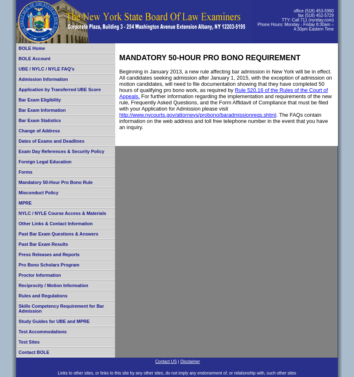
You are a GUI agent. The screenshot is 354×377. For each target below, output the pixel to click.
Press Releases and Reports (49, 254)
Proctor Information (40, 275)
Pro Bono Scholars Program (49, 264)
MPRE (25, 202)
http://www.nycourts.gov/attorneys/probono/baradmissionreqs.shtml (197, 115)
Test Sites (29, 341)
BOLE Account (34, 58)
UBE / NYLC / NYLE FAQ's (46, 68)
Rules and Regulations (43, 295)
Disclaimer (190, 361)
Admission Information (43, 79)
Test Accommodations (43, 331)
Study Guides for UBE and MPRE (54, 321)
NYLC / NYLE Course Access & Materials (62, 213)
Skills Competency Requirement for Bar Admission (61, 308)
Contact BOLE (34, 352)
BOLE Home (32, 48)
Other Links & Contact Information (56, 223)
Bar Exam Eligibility (40, 99)
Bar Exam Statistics (40, 120)
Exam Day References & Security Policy (61, 151)
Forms (26, 172)
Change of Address (39, 130)
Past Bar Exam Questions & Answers (58, 233)
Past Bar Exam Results (43, 244)
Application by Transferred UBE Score (60, 89)
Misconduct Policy (39, 192)
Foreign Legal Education (45, 161)
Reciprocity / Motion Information (53, 285)
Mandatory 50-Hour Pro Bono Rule (56, 182)
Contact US (166, 361)
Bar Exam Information (42, 110)
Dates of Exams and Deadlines (52, 141)
